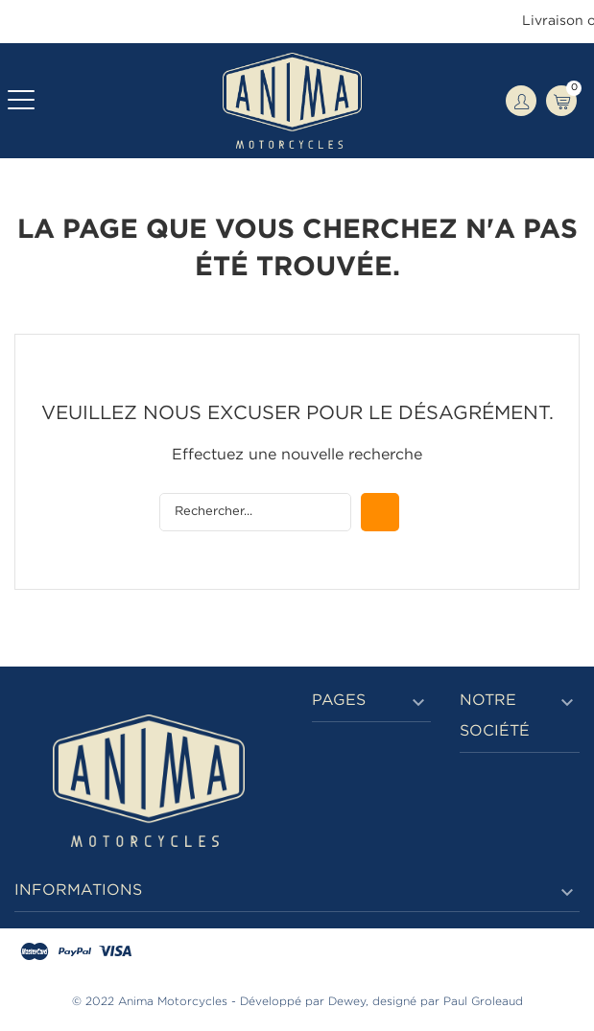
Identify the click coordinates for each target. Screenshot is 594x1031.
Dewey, (348, 1001)
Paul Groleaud (483, 1001)
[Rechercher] (255, 512)
